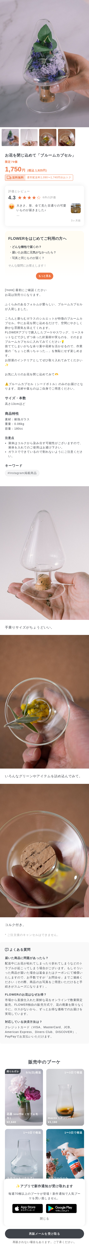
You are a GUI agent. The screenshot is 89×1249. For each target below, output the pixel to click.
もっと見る (44, 276)
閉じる (44, 1218)
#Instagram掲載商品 (22, 473)
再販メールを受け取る (44, 1233)
